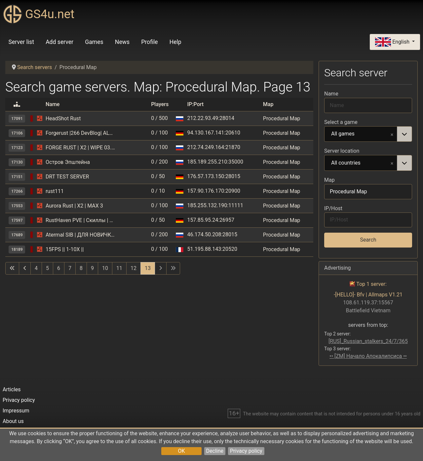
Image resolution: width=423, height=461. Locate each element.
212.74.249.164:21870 (213, 147)
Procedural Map (281, 118)
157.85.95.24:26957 (210, 220)
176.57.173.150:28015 (213, 176)
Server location (341, 151)
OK (181, 451)
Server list (21, 42)
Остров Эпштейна (68, 162)
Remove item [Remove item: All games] (392, 134)
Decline (214, 451)
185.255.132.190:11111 (215, 205)
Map (329, 180)
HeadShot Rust (63, 118)
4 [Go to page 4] (36, 268)
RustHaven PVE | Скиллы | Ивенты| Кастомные (80, 220)
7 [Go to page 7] (69, 268)
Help (175, 42)
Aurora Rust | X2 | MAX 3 (74, 206)
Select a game (341, 122)
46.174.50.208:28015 (212, 234)
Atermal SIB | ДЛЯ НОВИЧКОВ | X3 (80, 235)
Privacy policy (246, 451)
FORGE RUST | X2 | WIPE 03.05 (80, 147)
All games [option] (361, 134)
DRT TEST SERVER (67, 176)
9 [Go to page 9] (92, 268)
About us (13, 421)
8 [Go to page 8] (81, 268)
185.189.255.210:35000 (215, 162)
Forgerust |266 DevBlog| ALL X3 (80, 133)
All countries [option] (361, 163)
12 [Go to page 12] (133, 268)
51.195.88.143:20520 (212, 249)
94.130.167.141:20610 (213, 133)
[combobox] (368, 134)
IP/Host (333, 208)
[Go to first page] (12, 268)
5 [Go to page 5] (47, 268)
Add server (59, 42)
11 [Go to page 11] (119, 268)
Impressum (16, 410)
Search (368, 240)
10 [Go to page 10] (105, 268)
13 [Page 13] (148, 268)
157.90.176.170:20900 (213, 191)
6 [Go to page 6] (58, 268)
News (122, 42)
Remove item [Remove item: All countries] (392, 163)
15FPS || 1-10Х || (65, 249)
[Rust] (39, 118)
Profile (149, 42)
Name (331, 94)
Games (94, 42)
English (393, 42)
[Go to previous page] (25, 268)
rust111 (55, 191)
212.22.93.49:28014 (210, 118)
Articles (11, 389)
